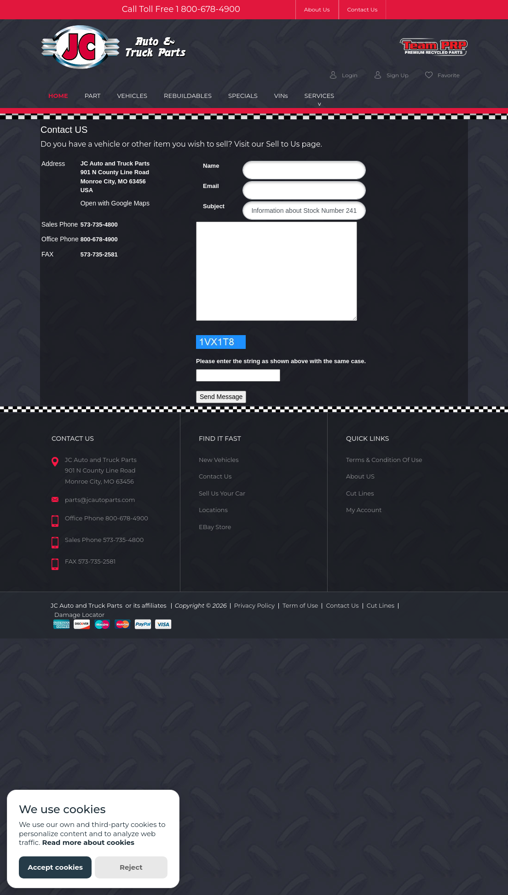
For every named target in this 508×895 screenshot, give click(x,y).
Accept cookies (55, 867)
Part (93, 95)
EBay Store (215, 526)
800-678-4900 (210, 9)
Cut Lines (360, 493)
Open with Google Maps (115, 203)
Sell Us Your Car (222, 493)
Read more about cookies (88, 842)
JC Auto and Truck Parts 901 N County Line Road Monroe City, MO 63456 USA (115, 177)
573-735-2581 (99, 254)
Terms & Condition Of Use (384, 459)
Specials (243, 95)
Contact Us (362, 9)
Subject (206, 206)
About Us (321, 9)
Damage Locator (79, 614)
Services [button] (320, 95)
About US (360, 476)
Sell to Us (283, 144)
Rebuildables (188, 95)
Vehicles (132, 95)
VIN (281, 95)
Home (62, 95)
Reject (131, 867)
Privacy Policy (254, 605)
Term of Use (300, 605)
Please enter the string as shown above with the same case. (281, 361)
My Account (363, 509)
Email (206, 185)
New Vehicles (219, 459)
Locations (213, 509)
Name (206, 165)
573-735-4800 (99, 224)
